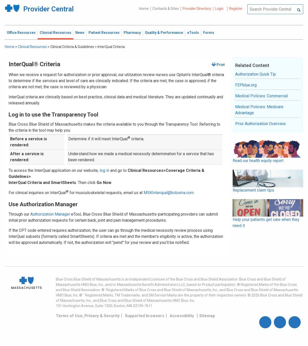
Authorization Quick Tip (255, 74)
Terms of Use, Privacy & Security (88, 315)
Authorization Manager (50, 214)
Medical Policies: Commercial (261, 96)
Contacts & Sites (165, 9)
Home (144, 9)
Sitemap (207, 315)
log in (104, 170)
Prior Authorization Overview (260, 123)
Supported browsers (144, 315)
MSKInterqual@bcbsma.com (169, 192)
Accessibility (182, 315)
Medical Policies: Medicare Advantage (259, 109)
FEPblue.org (246, 85)
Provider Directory (197, 9)
